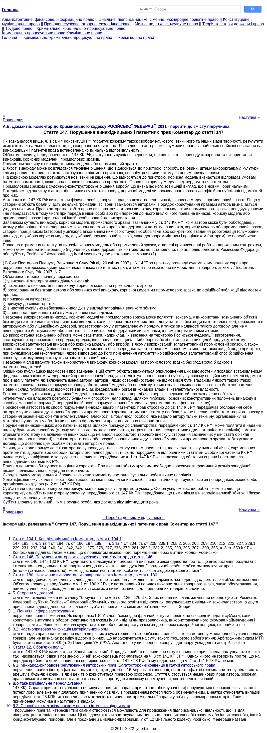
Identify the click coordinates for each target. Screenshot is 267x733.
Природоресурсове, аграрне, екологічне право (87, 24)
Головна (9, 37)
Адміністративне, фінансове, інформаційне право (48, 19)
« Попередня (13, 117)
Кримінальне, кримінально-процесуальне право (81, 28)
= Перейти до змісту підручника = (133, 517)
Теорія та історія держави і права (233, 24)
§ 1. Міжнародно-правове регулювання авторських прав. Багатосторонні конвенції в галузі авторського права (114, 665)
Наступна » (249, 117)
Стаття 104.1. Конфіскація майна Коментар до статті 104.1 (67, 539)
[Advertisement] (133, 75)
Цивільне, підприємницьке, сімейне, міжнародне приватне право (159, 19)
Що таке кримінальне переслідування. (48, 683)
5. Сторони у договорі (33, 593)
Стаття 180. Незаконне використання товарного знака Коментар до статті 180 (85, 575)
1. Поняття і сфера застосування (43, 611)
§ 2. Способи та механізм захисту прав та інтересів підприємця (71, 706)
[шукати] (188, 9)
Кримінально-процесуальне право (33, 33)
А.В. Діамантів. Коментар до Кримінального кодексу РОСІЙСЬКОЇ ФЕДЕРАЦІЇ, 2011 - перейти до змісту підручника (116, 126)
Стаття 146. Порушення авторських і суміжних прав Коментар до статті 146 (82, 557)
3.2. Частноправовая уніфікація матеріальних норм (60, 629)
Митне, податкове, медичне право (166, 24)
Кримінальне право (84, 33)
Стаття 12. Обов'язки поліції (39, 647)
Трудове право (19, 28)
